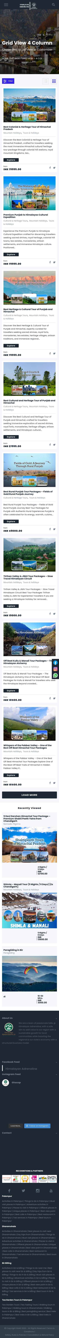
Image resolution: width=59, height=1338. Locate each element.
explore (11, 160)
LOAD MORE (29, 795)
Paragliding (9, 952)
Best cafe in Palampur (26, 1214)
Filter (8, 81)
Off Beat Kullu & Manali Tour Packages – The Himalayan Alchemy (28, 662)
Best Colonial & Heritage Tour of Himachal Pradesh (27, 128)
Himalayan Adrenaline (21, 1069)
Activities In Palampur (12, 1201)
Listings (15, 58)
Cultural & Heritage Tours (15, 220)
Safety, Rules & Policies (15, 1335)
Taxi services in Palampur (25, 1217)
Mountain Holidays (12, 133)
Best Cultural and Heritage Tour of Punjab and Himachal (29, 402)
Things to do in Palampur (37, 1201)
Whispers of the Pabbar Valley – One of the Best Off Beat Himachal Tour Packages (27, 746)
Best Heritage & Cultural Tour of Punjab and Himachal (27, 310)
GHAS (18, 1328)
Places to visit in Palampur (26, 1207)
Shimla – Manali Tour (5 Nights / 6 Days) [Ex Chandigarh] (28, 885)
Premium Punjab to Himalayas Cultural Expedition (25, 216)
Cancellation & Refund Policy (41, 1335)
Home (5, 58)
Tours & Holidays (31, 133)
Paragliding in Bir (13, 950)
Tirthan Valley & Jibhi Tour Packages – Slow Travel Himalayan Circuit (28, 577)
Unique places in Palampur (26, 1211)
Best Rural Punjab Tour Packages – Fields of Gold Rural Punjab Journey (27, 493)
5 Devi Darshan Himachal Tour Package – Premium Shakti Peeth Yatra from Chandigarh (26, 819)
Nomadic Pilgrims (11, 824)
